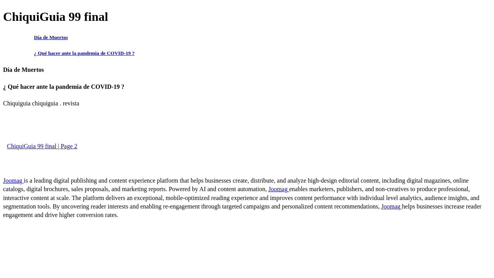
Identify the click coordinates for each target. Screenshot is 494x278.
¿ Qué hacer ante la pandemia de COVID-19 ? (84, 53)
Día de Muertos (51, 37)
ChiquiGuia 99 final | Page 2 (42, 146)
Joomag (13, 180)
